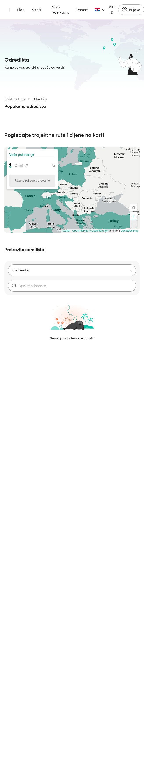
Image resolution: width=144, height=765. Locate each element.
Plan (20, 9)
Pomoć (82, 9)
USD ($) (111, 9)
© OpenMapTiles (98, 230)
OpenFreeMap (80, 230)
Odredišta (39, 99)
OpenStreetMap (130, 230)
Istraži (36, 9)
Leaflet (66, 230)
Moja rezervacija (61, 9)
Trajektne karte (14, 99)
